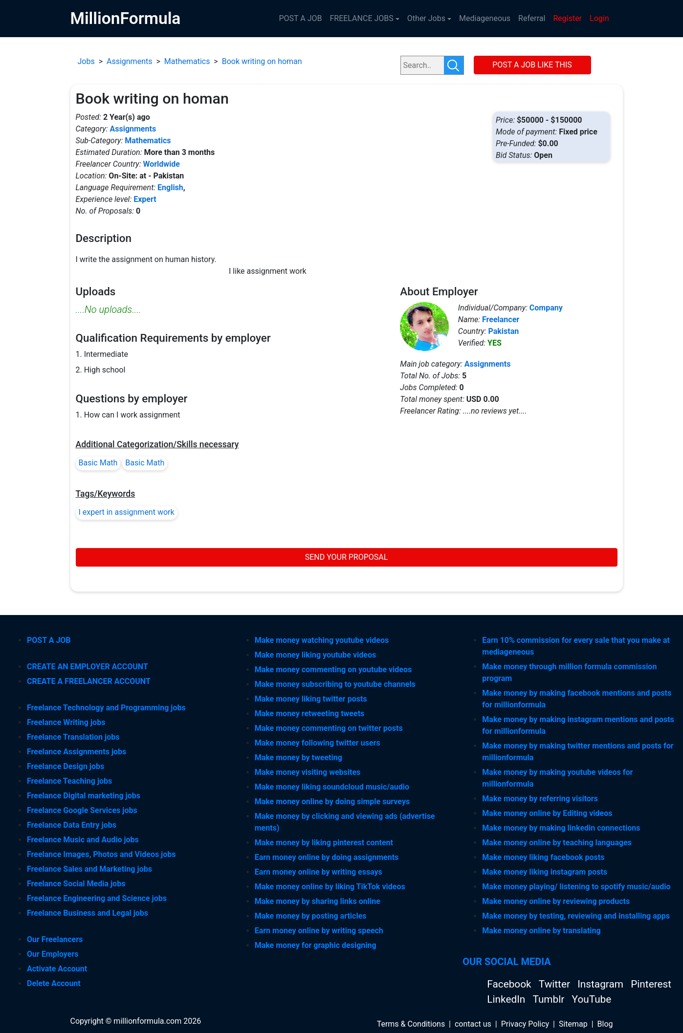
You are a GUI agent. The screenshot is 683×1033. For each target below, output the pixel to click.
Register (567, 18)
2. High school (101, 369)
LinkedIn (507, 999)
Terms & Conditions (411, 1024)
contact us (473, 1024)
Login (599, 18)
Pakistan (503, 331)
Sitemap (573, 1024)
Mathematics (187, 61)
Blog (605, 1024)
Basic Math (98, 462)
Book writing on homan (262, 61)
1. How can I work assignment (128, 414)
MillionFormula (125, 18)
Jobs (86, 61)
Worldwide (161, 164)
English (170, 187)
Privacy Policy (525, 1024)
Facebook (510, 984)
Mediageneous (484, 18)
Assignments (130, 61)
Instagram (601, 984)
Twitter (556, 984)
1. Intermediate (102, 354)
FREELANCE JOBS (361, 18)
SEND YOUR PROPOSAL (346, 557)
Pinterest (651, 984)
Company (546, 307)
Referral (531, 18)
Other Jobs (426, 18)
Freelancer (500, 319)
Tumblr (549, 999)
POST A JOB (300, 18)
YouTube (592, 999)
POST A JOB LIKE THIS (532, 64)
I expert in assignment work (127, 512)
